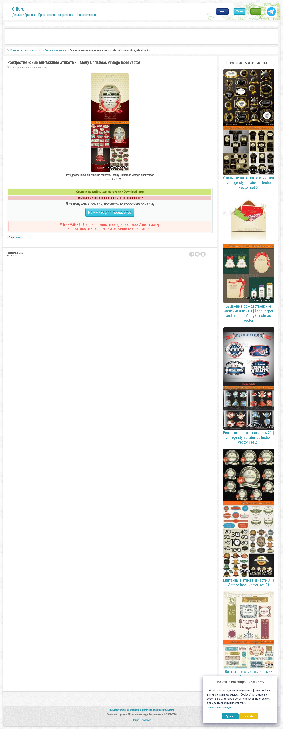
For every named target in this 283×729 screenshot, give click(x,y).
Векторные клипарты (35, 67)
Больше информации (219, 707)
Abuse (135, 720)
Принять (230, 716)
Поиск (222, 11)
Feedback (146, 720)
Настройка (249, 716)
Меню (239, 11)
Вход (256, 11)
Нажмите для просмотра (110, 212)
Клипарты (15, 67)
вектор (19, 237)
